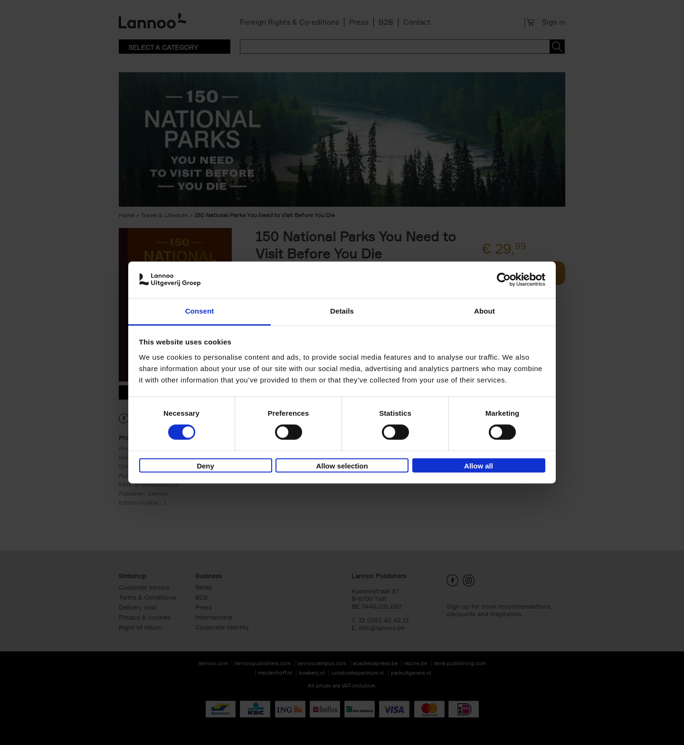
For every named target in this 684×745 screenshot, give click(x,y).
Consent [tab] (199, 311)
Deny (205, 466)
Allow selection (342, 466)
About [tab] (484, 311)
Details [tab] (342, 311)
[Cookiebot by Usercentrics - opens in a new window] (503, 280)
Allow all (478, 466)
